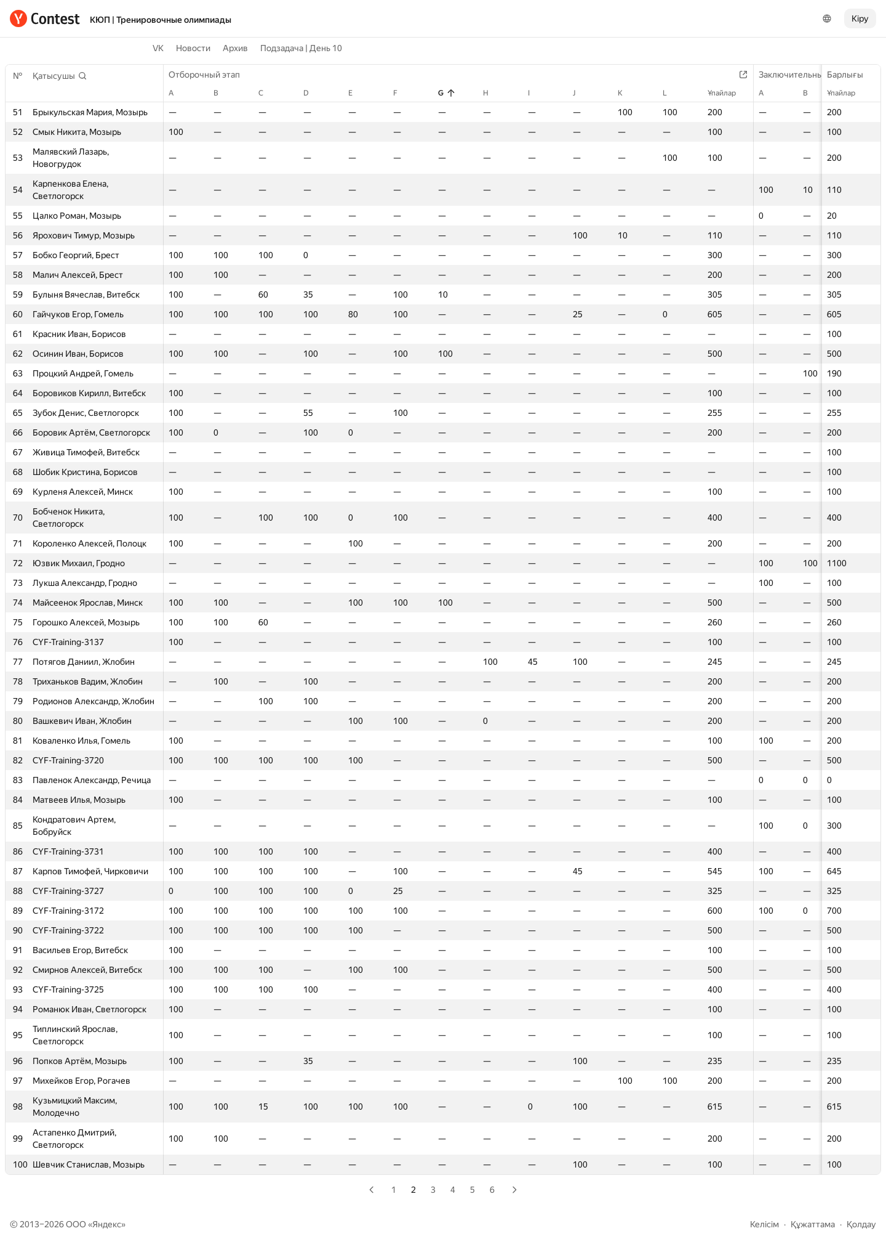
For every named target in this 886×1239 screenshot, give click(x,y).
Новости (193, 48)
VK (158, 48)
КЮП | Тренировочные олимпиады (160, 20)
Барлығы (851, 74)
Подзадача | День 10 (301, 48)
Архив (235, 48)
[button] (60, 76)
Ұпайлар (847, 93)
